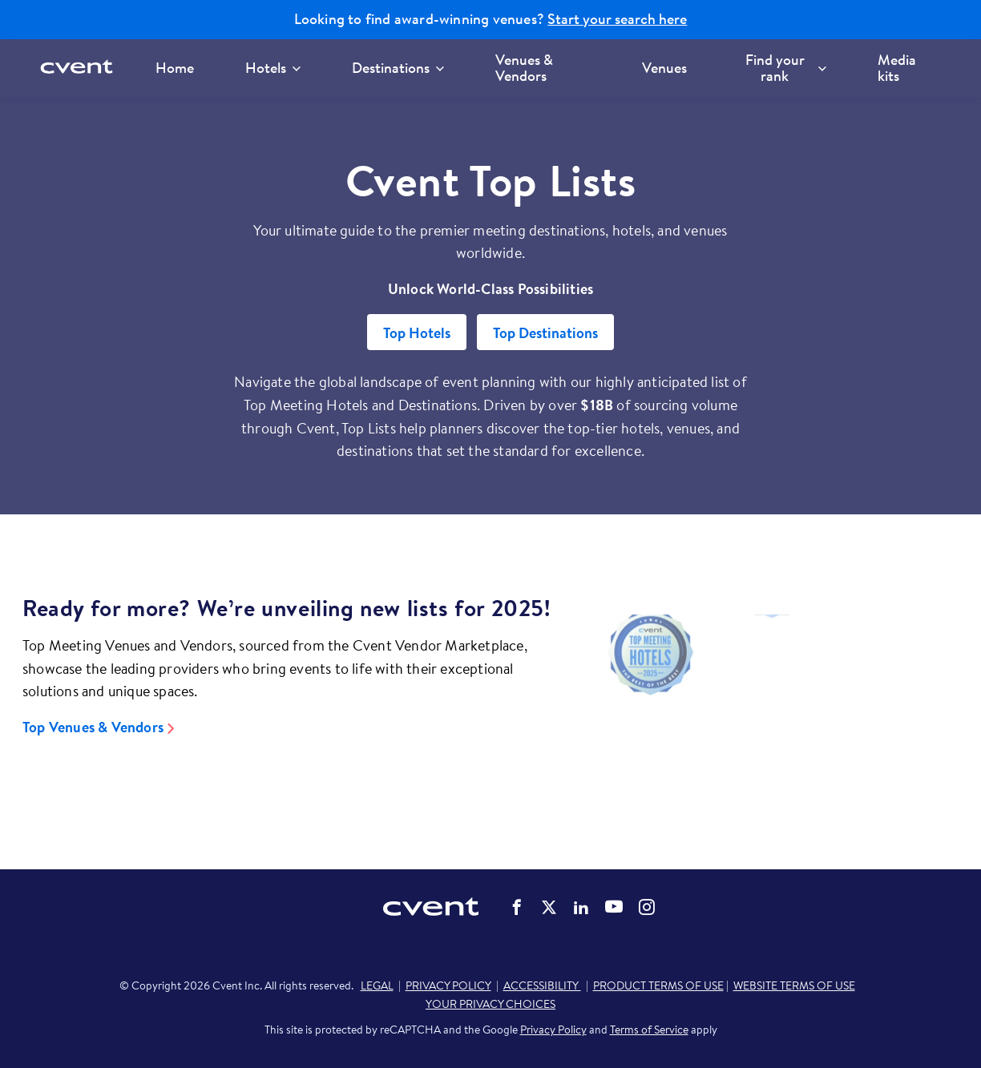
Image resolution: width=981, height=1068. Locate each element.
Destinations (398, 68)
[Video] (771, 699)
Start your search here (617, 19)
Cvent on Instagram (647, 907)
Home (174, 68)
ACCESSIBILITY (542, 985)
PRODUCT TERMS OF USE (658, 985)
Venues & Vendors (524, 68)
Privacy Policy (553, 1030)
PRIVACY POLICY (448, 985)
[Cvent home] (81, 68)
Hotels (273, 68)
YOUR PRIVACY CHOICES (490, 1004)
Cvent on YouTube (614, 906)
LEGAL (377, 985)
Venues (664, 68)
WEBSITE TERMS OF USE (794, 985)
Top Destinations (545, 333)
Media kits (897, 68)
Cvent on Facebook (517, 907)
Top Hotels (416, 333)
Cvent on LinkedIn (581, 907)
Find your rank (785, 68)
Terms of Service (649, 1030)
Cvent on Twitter (549, 907)
